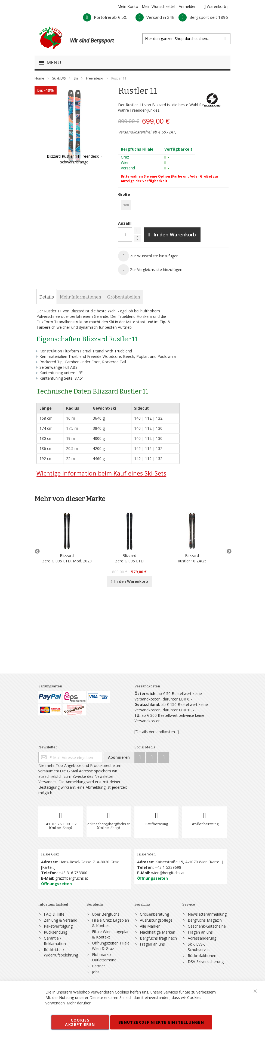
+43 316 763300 (73, 872)
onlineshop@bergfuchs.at (108, 824)
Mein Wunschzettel (158, 6)
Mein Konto (128, 6)
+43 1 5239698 (168, 867)
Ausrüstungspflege (156, 920)
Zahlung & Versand (60, 920)
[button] (148, 256)
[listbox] (173, 206)
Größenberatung (204, 824)
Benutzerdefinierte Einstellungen (161, 1022)
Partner (98, 965)
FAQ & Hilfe (54, 914)
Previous (37, 551)
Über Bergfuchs (105, 914)
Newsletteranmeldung (207, 914)
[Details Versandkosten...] (156, 731)
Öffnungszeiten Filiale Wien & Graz (111, 945)
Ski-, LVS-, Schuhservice (199, 947)
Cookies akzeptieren (80, 1022)
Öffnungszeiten (56, 883)
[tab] (46, 297)
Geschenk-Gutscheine (207, 926)
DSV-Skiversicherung (206, 961)
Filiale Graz (50, 854)
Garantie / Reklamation (55, 941)
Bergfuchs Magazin (205, 920)
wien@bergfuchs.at (168, 872)
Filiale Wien (146, 854)
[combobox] (186, 38)
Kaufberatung (156, 824)
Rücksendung (55, 932)
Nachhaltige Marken (157, 932)
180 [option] (126, 205)
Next (227, 551)
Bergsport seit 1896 (203, 17)
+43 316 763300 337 (60, 824)
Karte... (48, 867)
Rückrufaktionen (202, 955)
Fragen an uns (152, 944)
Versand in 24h (154, 17)
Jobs (96, 971)
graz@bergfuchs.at (71, 878)
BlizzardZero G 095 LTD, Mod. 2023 (67, 558)
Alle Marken (150, 926)
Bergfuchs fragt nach (158, 938)
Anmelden (187, 6)
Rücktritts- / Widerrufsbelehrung (61, 952)
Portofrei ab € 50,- (106, 17)
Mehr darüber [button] (79, 1003)
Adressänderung (202, 938)
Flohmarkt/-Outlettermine (104, 957)
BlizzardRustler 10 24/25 (192, 558)
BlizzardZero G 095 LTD (129, 558)
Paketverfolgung (58, 926)
